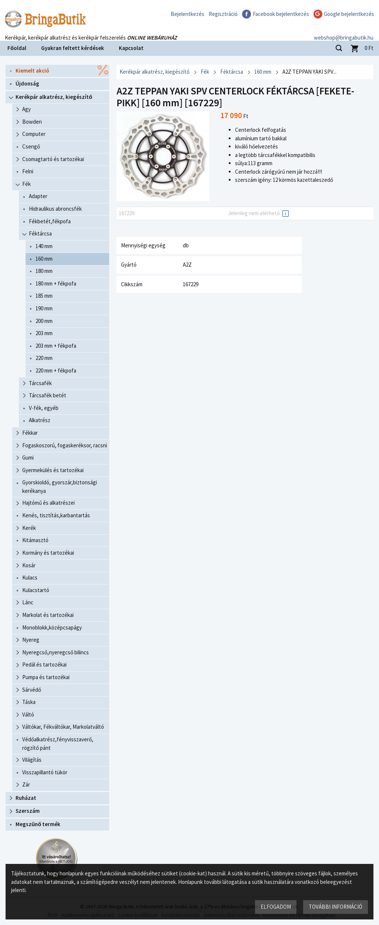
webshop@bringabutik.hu (343, 30)
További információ (335, 906)
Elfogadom (276, 906)
